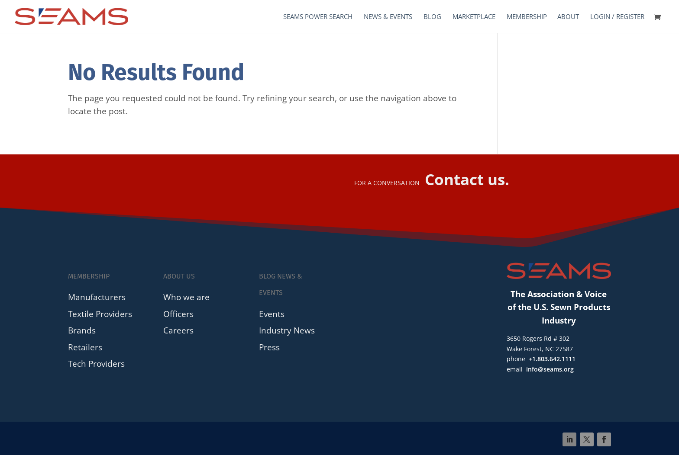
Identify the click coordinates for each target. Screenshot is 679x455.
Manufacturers (97, 297)
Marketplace (474, 17)
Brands (82, 330)
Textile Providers (100, 314)
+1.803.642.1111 (552, 359)
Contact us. (467, 179)
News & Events (388, 17)
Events (272, 314)
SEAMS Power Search (317, 17)
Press (269, 347)
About (568, 17)
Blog (432, 17)
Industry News (287, 330)
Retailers (85, 347)
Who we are (186, 297)
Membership (527, 17)
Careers (178, 330)
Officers (178, 314)
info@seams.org (550, 369)
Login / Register (617, 17)
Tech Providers (96, 363)
